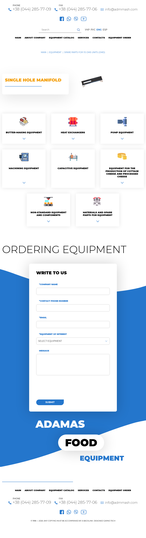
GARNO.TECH (109, 521)
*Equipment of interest (53, 334)
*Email (43, 317)
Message (44, 351)
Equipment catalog (61, 37)
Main (18, 37)
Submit (50, 402)
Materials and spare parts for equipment (97, 213)
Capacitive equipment (73, 168)
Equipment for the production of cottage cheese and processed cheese (122, 172)
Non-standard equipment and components (48, 213)
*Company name (48, 284)
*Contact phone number (53, 301)
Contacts (99, 37)
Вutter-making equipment (24, 132)
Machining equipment (24, 168)
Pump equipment (122, 132)
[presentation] (57, 389)
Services (83, 37)
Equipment (55, 52)
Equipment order (120, 37)
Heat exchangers (73, 132)
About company (35, 37)
